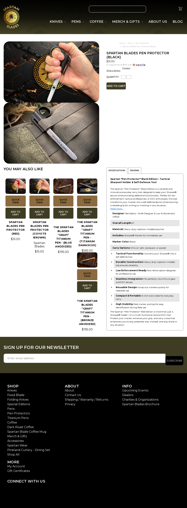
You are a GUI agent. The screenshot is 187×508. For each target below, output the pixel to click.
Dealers (127, 392)
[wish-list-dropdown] (95, 45)
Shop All (13, 452)
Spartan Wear (17, 443)
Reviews (134, 170)
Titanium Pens (17, 415)
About (69, 388)
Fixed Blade (15, 392)
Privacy (70, 402)
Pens (11, 406)
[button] (130, 65)
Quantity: (112, 77)
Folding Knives (17, 397)
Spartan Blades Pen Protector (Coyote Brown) (39, 229)
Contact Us (73, 392)
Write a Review (113, 70)
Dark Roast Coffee (20, 424)
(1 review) (126, 68)
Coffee (12, 420)
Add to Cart (15, 213)
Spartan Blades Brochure (140, 402)
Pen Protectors (18, 411)
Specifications (116, 170)
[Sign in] (171, 9)
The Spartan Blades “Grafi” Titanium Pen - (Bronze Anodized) (87, 312)
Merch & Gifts (17, 434)
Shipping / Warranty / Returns (86, 397)
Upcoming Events (135, 388)
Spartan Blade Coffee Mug (26, 429)
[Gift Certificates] (163, 9)
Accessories (15, 438)
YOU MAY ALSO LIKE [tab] (23, 169)
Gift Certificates (18, 468)
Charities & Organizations (140, 397)
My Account (16, 464)
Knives (12, 388)
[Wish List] (154, 9)
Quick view (16, 201)
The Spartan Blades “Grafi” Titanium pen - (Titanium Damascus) (87, 233)
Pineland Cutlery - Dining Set (28, 447)
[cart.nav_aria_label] (180, 9)
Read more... (116, 208)
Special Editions (18, 402)
